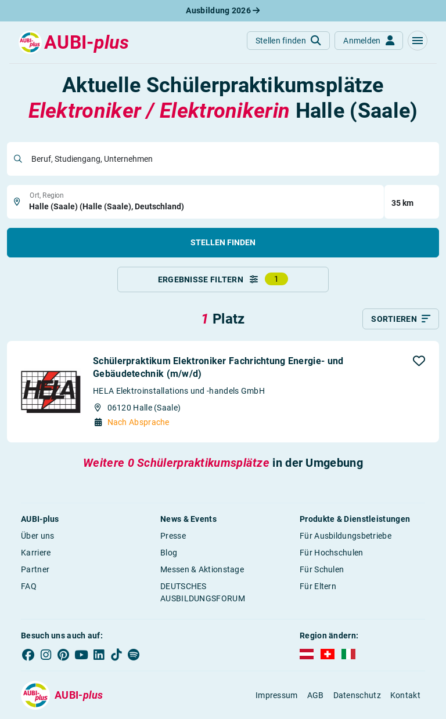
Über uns (37, 535)
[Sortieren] (400, 318)
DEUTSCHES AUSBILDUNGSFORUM (202, 592)
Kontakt (405, 695)
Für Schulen (322, 569)
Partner (35, 569)
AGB (315, 695)
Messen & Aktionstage (202, 569)
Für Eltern (318, 586)
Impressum (277, 695)
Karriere (36, 552)
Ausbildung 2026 (223, 10)
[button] (417, 40)
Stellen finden (223, 242)
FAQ (29, 586)
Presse (173, 535)
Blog (168, 552)
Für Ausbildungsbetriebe (345, 535)
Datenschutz (357, 695)
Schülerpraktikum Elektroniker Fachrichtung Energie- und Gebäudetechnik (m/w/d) (218, 367)
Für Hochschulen (332, 552)
